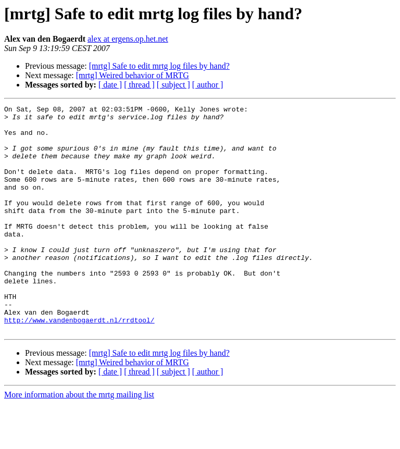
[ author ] (207, 84)
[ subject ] (173, 84)
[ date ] (110, 84)
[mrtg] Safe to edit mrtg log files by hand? (159, 65)
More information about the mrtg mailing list (79, 439)
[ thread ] (139, 84)
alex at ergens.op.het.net (128, 38)
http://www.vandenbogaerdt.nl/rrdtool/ (79, 363)
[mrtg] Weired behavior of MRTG (132, 75)
